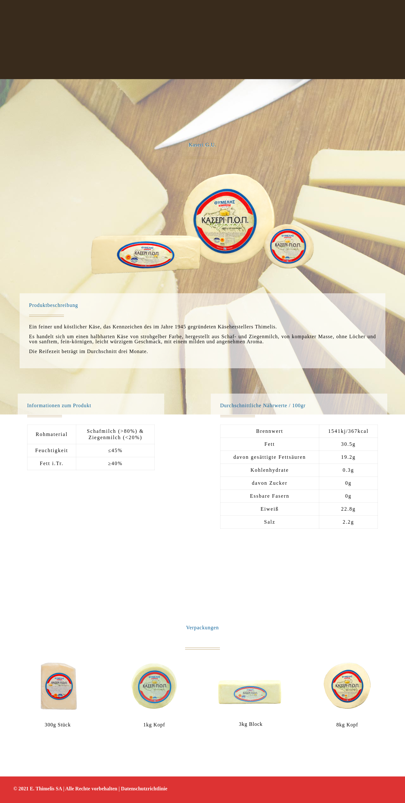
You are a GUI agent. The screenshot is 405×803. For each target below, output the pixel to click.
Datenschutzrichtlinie (144, 788)
